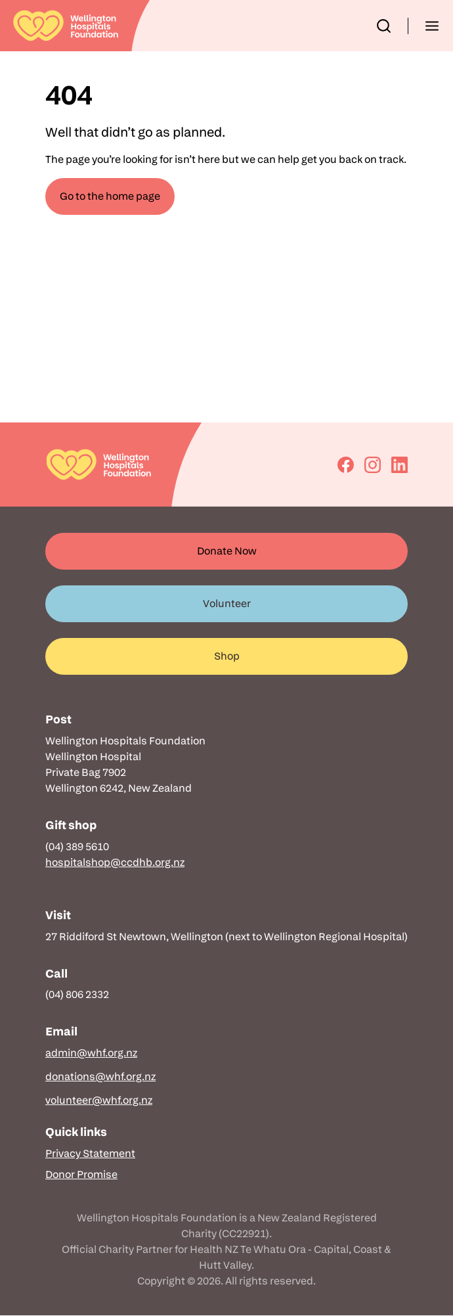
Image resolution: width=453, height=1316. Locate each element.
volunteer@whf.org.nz (98, 1100)
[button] (384, 26)
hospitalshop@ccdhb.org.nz (114, 862)
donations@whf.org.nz (100, 1076)
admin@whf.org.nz (91, 1053)
